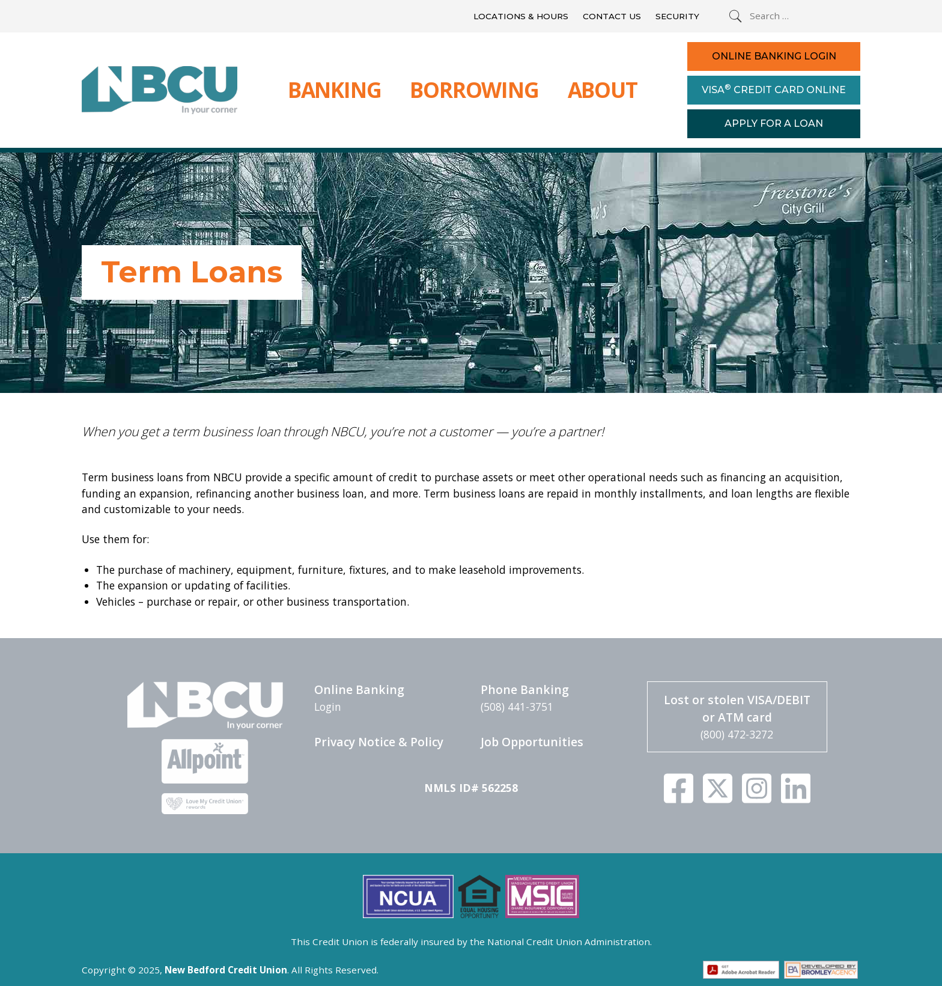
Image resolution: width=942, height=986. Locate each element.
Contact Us (612, 16)
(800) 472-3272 (736, 734)
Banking (334, 89)
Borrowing (474, 89)
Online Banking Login (774, 56)
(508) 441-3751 (517, 706)
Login (327, 706)
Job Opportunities (532, 742)
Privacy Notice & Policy (378, 742)
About (602, 89)
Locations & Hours (520, 16)
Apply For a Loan (774, 123)
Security (677, 16)
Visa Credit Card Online (774, 89)
